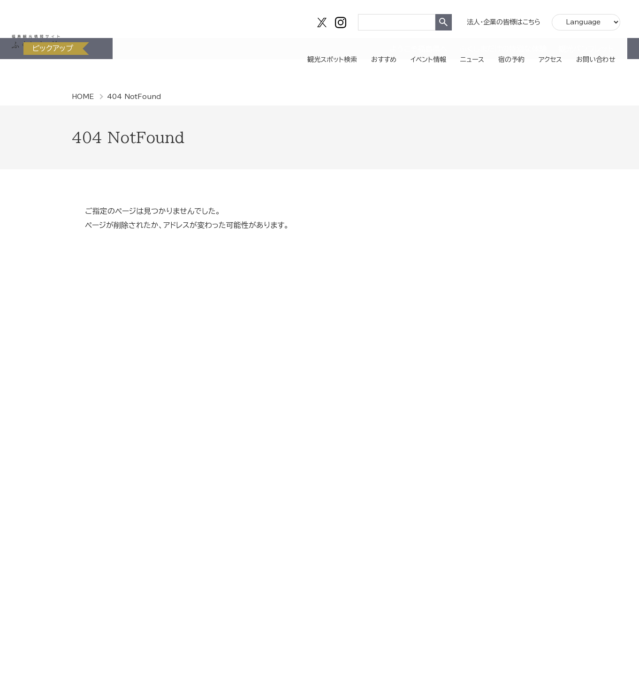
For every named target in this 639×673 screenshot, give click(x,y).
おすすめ (355, 49)
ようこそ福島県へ (419, 77)
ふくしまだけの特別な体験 (503, 77)
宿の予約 (495, 49)
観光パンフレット (585, 77)
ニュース (452, 49)
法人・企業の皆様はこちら (499, 18)
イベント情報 (404, 49)
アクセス (538, 49)
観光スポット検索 (298, 49)
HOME (83, 96)
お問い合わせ (588, 49)
